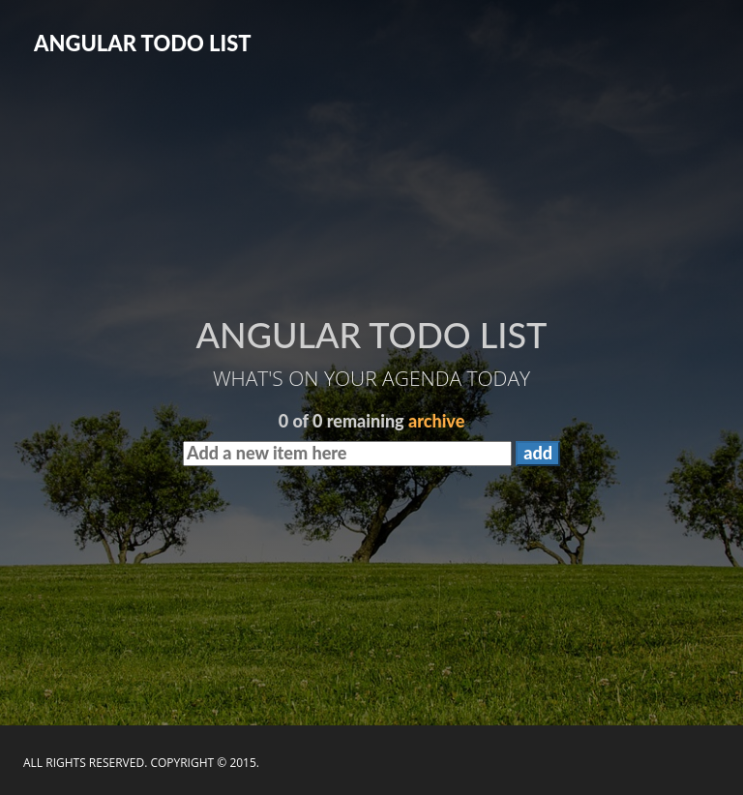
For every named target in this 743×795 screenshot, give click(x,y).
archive (436, 420)
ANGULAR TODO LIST (143, 43)
